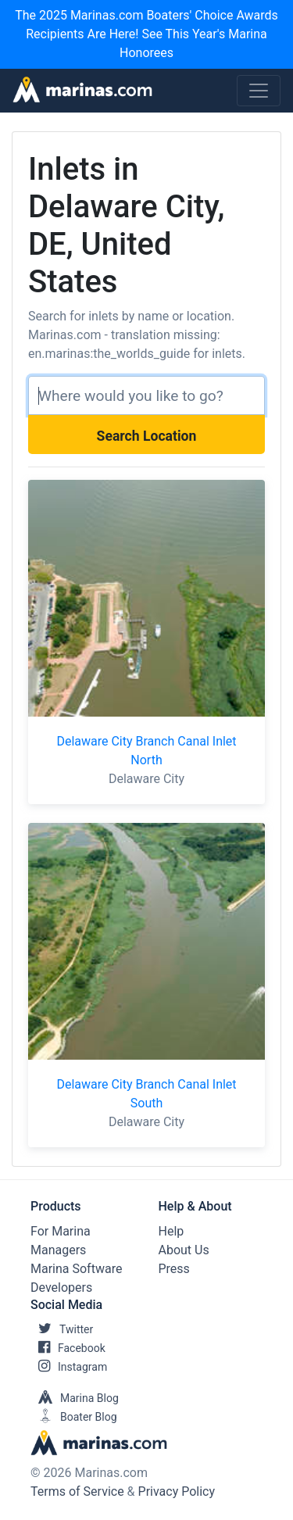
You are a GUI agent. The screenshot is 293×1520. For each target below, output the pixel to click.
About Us (184, 1250)
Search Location (147, 436)
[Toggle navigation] (258, 90)
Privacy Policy (177, 1491)
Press (174, 1268)
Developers (61, 1287)
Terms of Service (77, 1491)
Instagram (68, 1367)
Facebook (67, 1348)
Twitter (61, 1329)
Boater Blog (73, 1417)
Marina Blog (74, 1398)
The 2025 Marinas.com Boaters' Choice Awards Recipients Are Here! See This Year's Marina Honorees (146, 34)
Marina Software (76, 1268)
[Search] (146, 395)
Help (171, 1231)
